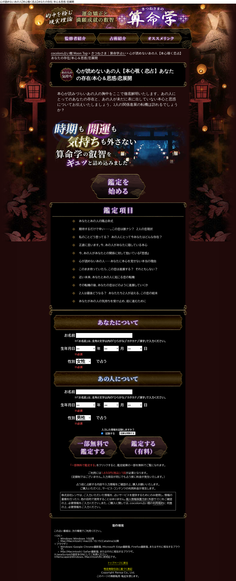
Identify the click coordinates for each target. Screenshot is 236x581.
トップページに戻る (118, 563)
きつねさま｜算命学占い (108, 53)
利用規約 (158, 503)
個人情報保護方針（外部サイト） (144, 499)
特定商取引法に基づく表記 (118, 569)
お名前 (69, 335)
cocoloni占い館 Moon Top (69, 53)
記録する (108, 433)
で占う (101, 361)
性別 (71, 361)
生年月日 (68, 348)
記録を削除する (127, 433)
